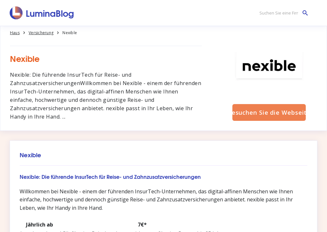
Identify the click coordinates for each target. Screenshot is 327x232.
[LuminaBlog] (42, 13)
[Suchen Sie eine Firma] (282, 13)
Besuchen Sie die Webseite (269, 112)
